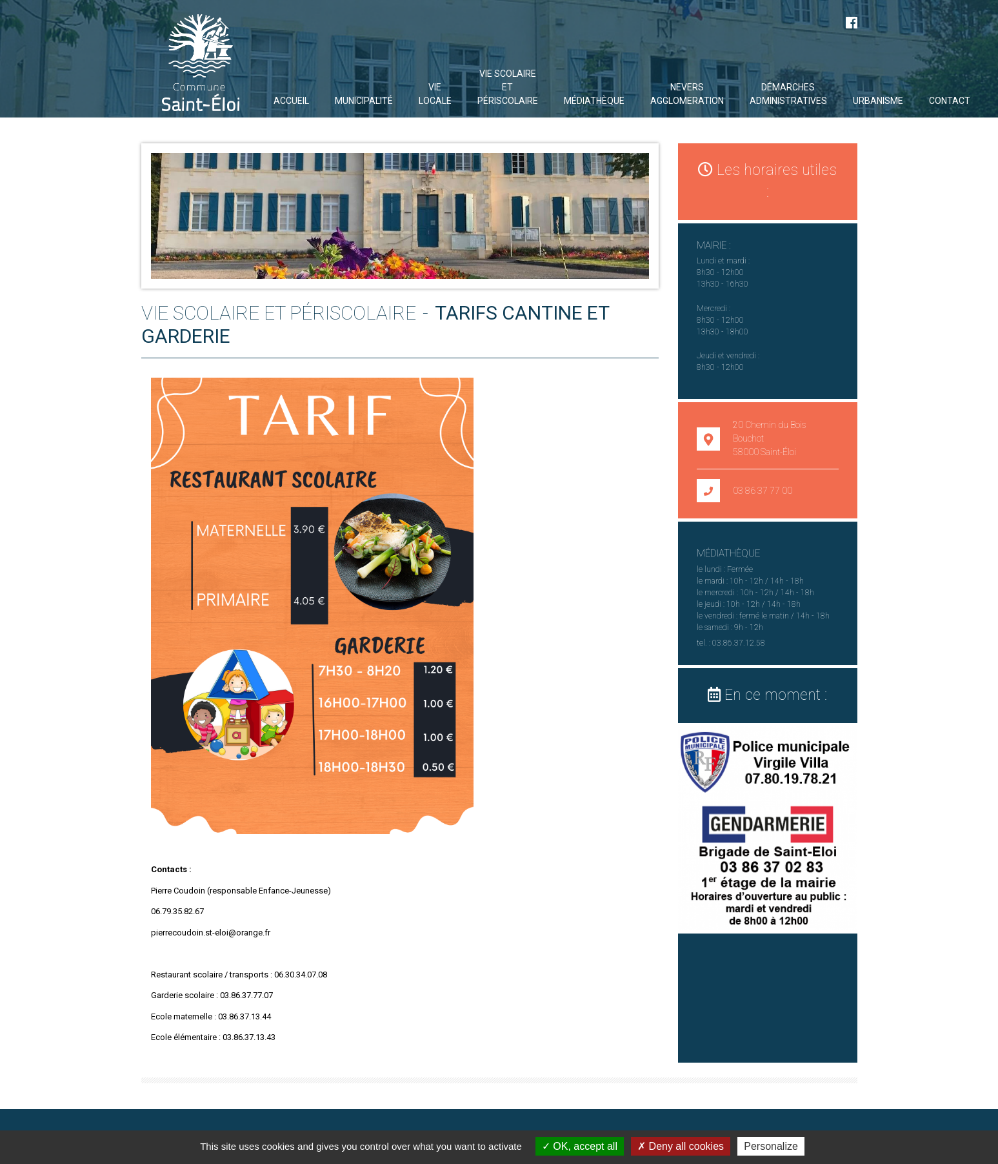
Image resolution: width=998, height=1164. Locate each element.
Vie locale (435, 94)
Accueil (291, 101)
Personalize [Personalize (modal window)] (771, 1146)
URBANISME (878, 101)
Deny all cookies (680, 1146)
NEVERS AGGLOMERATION (687, 94)
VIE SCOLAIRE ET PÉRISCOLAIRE (507, 87)
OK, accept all (579, 1146)
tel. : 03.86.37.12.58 (731, 643)
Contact (949, 101)
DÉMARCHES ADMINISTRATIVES (788, 94)
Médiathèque (594, 101)
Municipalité (364, 101)
